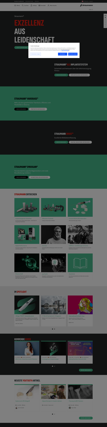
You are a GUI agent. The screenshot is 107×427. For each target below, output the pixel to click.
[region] (54, 50)
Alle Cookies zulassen (73, 54)
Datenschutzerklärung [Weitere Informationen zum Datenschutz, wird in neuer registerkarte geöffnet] (65, 50)
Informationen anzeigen (35, 54)
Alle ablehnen (62, 54)
